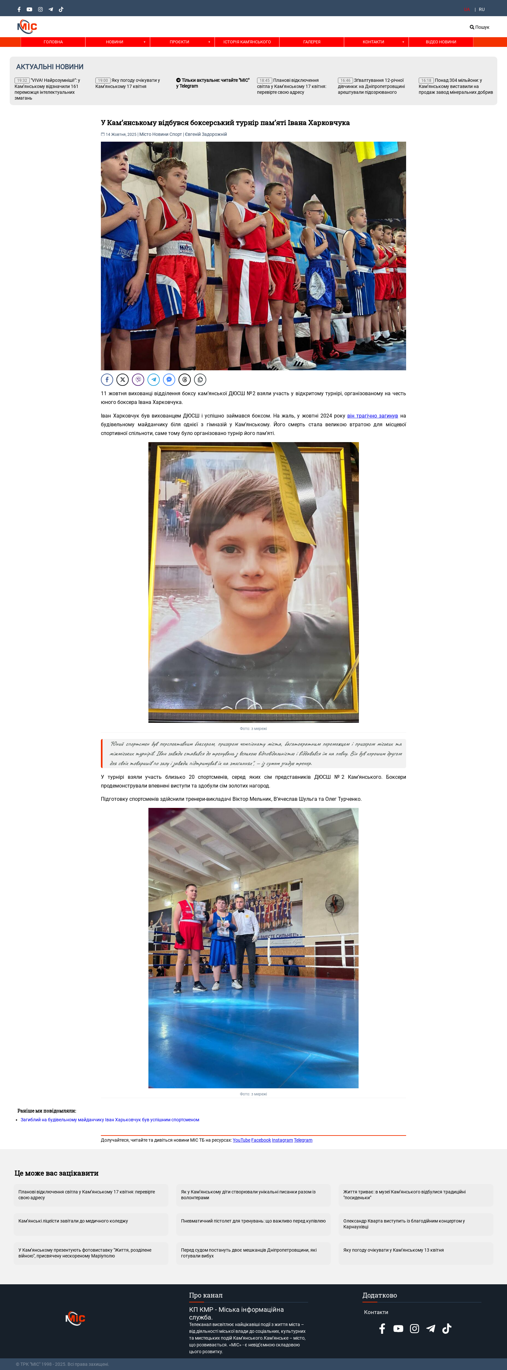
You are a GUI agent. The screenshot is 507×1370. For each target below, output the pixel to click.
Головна (53, 41)
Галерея (311, 41)
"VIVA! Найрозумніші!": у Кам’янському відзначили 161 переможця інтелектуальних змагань (47, 89)
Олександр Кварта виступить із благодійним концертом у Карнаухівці (404, 1223)
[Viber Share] (138, 380)
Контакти (373, 41)
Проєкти (179, 41)
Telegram (303, 1140)
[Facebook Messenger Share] (169, 380)
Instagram (282, 1140)
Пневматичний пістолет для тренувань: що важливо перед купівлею (253, 1220)
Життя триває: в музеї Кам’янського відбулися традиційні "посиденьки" (404, 1194)
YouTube (241, 1140)
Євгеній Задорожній (206, 134)
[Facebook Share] (107, 380)
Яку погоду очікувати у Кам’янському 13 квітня (393, 1250)
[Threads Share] (184, 380)
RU (482, 9)
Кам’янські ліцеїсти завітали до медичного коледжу (73, 1220)
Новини (114, 41)
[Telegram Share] (153, 380)
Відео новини (441, 41)
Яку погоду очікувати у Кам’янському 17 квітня (127, 83)
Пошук (480, 27)
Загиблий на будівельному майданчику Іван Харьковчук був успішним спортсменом (110, 1119)
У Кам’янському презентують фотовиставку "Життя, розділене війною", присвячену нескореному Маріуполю (84, 1252)
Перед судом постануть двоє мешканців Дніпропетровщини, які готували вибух (249, 1252)
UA (467, 9)
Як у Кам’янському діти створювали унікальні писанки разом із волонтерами (248, 1194)
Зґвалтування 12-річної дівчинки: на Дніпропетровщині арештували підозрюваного (371, 86)
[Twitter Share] (122, 380)
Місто (145, 134)
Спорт (175, 134)
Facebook (261, 1140)
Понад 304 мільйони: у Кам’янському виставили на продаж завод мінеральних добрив (456, 86)
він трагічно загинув (372, 416)
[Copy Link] (200, 380)
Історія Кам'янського (247, 41)
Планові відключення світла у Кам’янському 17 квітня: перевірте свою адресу (291, 86)
